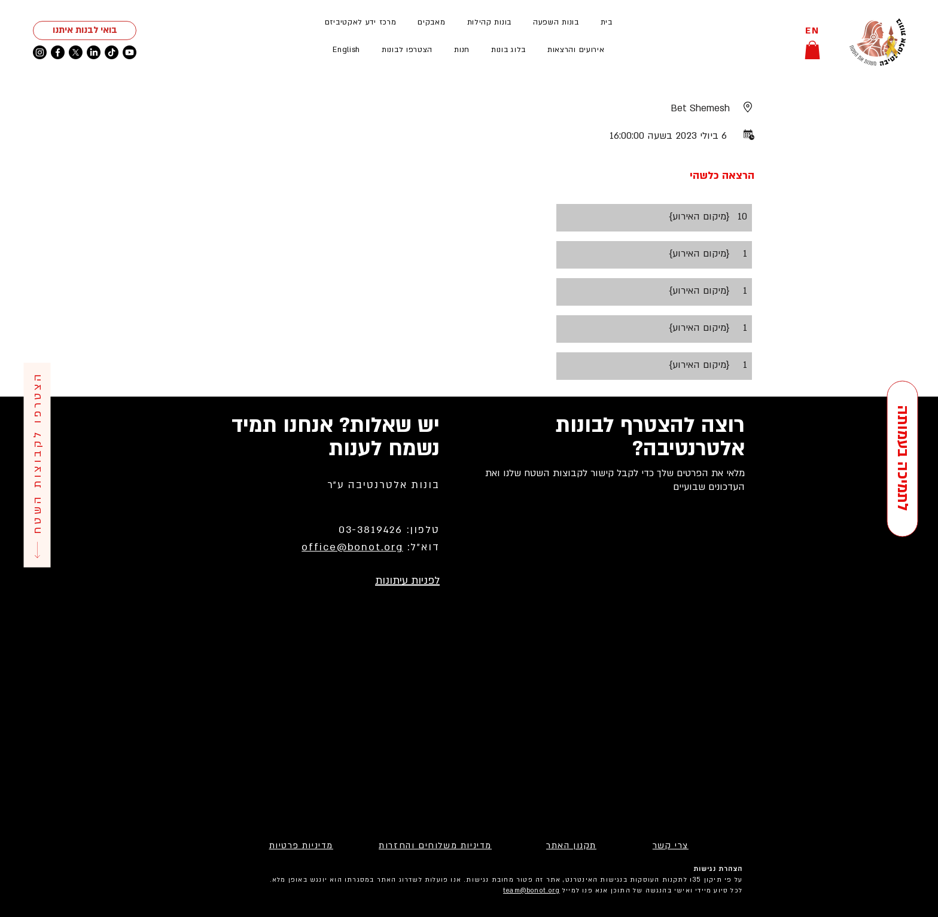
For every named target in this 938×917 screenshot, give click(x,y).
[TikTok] (111, 52)
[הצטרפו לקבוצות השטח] (36, 465)
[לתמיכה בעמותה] (902, 458)
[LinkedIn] (93, 52)
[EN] (812, 31)
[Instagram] (40, 52)
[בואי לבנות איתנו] (84, 30)
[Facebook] (58, 52)
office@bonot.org (352, 547)
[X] (76, 52)
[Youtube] (129, 52)
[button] (576, 49)
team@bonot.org (531, 890)
